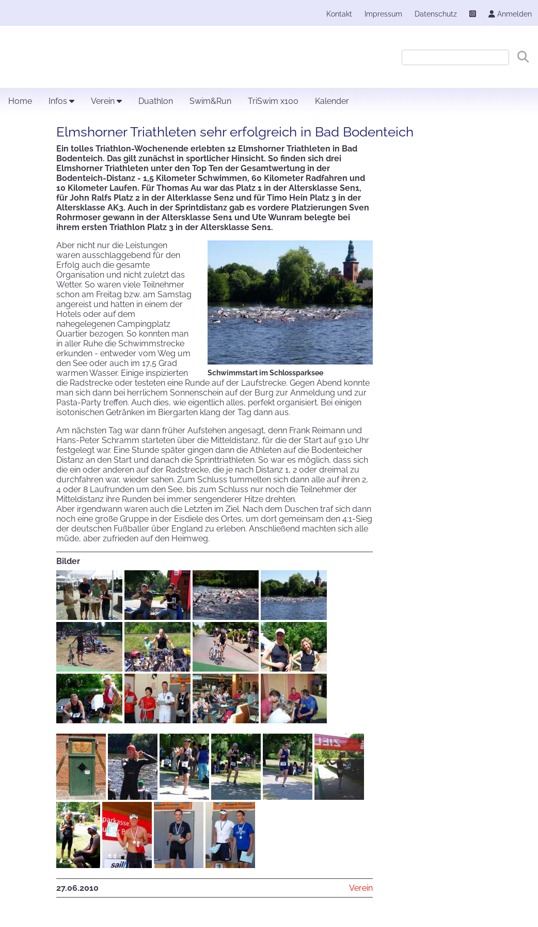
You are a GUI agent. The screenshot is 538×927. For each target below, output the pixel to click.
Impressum (383, 13)
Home (20, 101)
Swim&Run (210, 101)
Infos (61, 101)
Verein (106, 101)
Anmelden (510, 13)
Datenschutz (436, 13)
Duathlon (155, 101)
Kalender (332, 101)
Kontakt (339, 13)
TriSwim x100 (273, 101)
